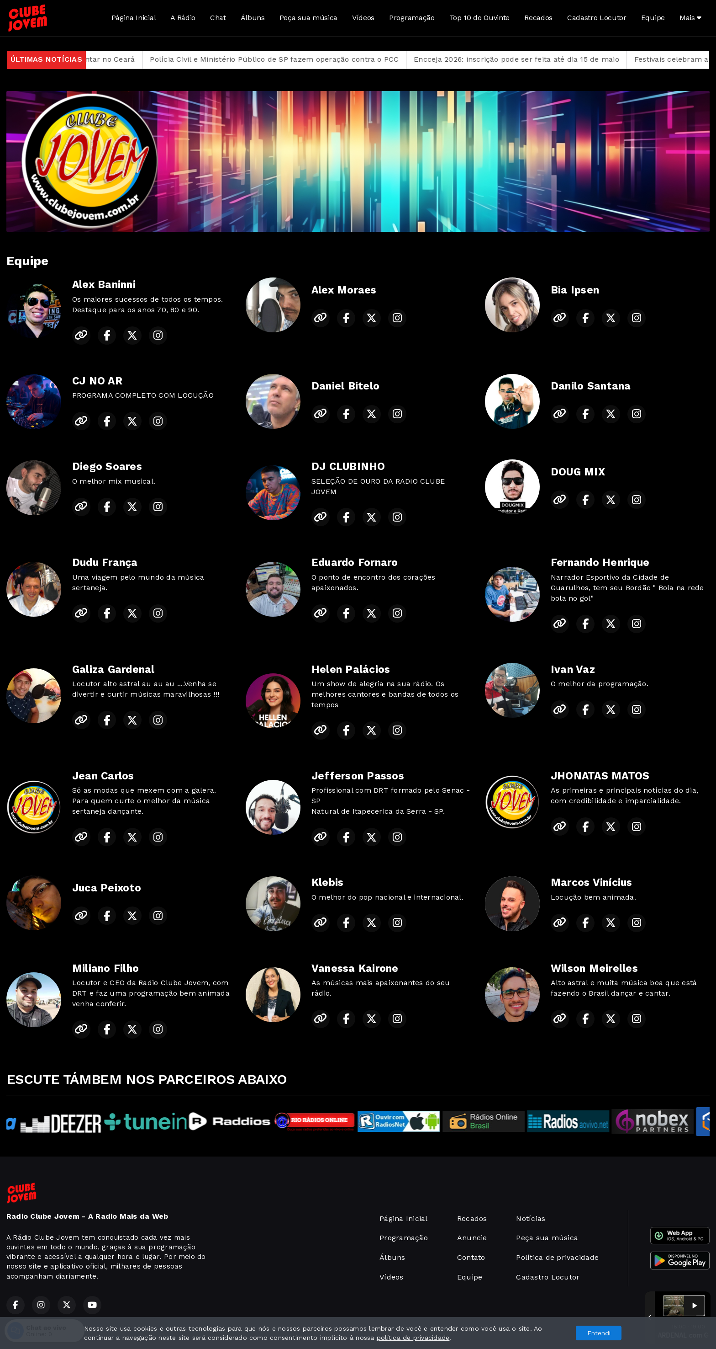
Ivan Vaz (573, 669)
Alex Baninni (104, 284)
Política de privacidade (557, 1257)
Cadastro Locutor (596, 17)
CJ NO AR (97, 381)
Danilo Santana (591, 386)
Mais (690, 17)
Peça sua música (308, 17)
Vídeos (363, 17)
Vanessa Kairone (355, 968)
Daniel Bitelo (345, 386)
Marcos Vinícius (591, 882)
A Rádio (182, 17)
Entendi (599, 1333)
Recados (538, 17)
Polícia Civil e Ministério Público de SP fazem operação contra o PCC (301, 59)
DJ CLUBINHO (348, 466)
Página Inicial (133, 17)
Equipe (653, 17)
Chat (218, 17)
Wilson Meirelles (594, 968)
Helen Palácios (350, 669)
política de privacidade (413, 1337)
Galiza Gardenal (113, 669)
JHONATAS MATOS (600, 776)
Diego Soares (107, 466)
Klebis (327, 882)
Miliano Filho (105, 968)
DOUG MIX (578, 472)
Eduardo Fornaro (354, 562)
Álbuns (253, 17)
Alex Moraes (344, 290)
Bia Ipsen (575, 290)
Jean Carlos (103, 776)
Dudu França (105, 562)
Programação (411, 17)
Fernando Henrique (600, 562)
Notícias (530, 1218)
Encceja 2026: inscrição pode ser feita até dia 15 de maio (543, 59)
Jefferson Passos (357, 776)
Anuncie (472, 1237)
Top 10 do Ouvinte (479, 17)
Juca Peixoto (106, 888)
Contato (471, 1257)
